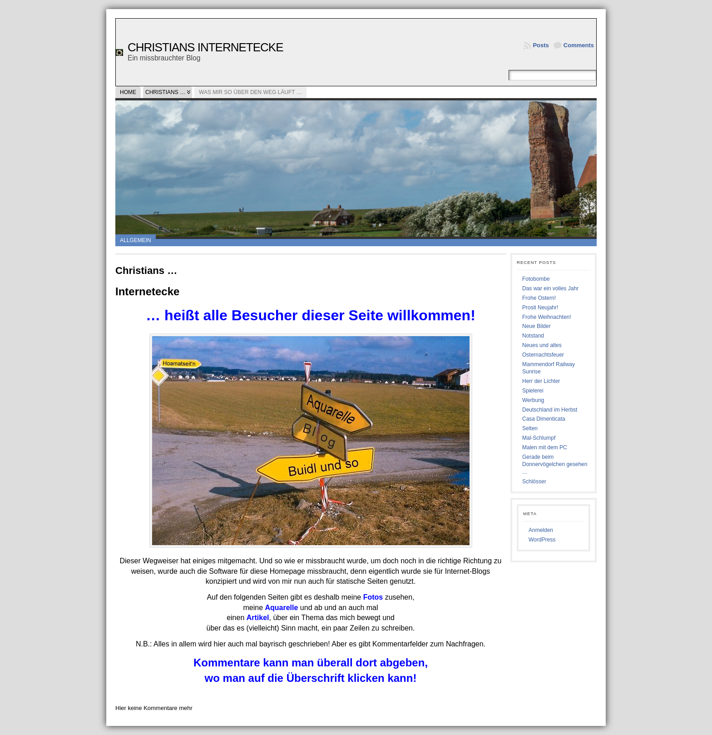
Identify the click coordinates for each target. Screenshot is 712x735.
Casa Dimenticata (543, 419)
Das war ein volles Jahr (550, 288)
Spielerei (533, 390)
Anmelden (541, 530)
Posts (541, 45)
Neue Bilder (536, 326)
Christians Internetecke (205, 47)
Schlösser (534, 481)
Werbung (533, 400)
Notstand (533, 336)
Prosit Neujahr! (540, 307)
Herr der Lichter (541, 381)
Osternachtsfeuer (543, 355)
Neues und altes (542, 345)
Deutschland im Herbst (549, 410)
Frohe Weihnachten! (546, 317)
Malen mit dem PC (544, 447)
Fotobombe (536, 279)
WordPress (542, 539)
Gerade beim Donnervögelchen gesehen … (554, 465)
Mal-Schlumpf (538, 438)
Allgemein (135, 240)
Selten (530, 428)
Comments (579, 45)
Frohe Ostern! (539, 298)
